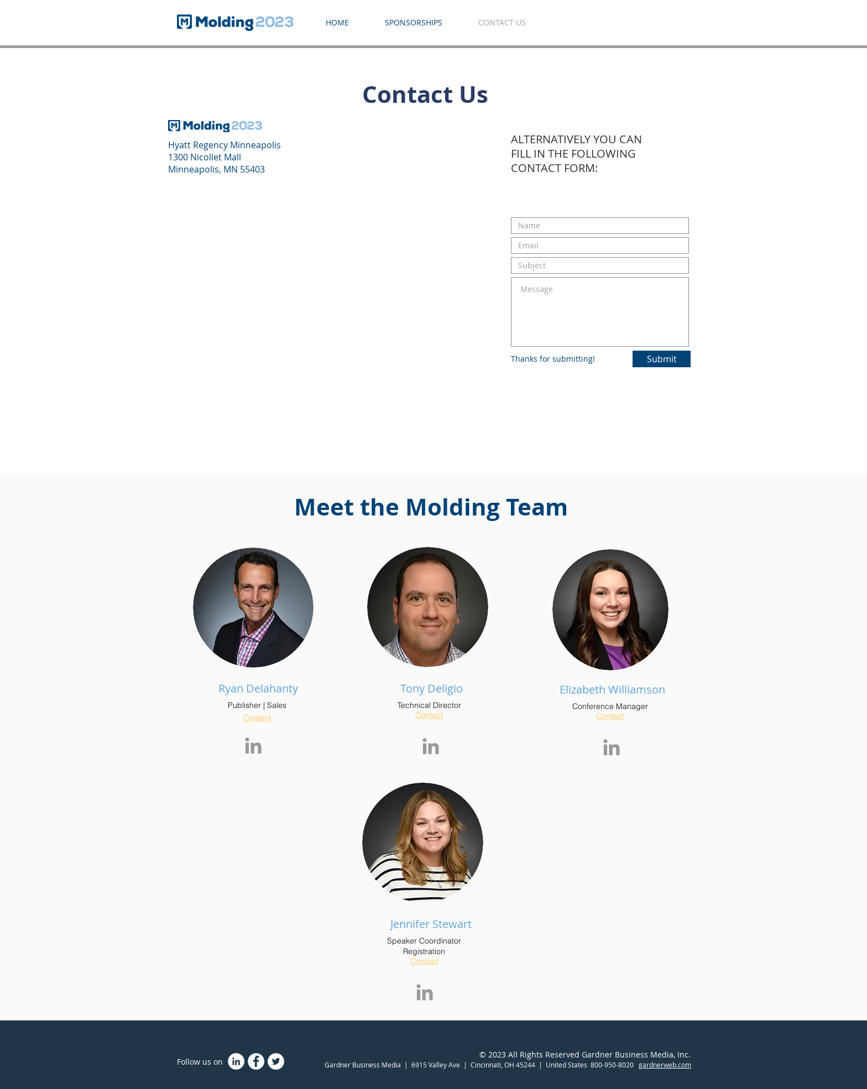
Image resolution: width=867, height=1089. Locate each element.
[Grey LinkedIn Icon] (253, 745)
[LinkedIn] (236, 1061)
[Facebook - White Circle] (256, 1061)
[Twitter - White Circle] (276, 1061)
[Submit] (662, 359)
